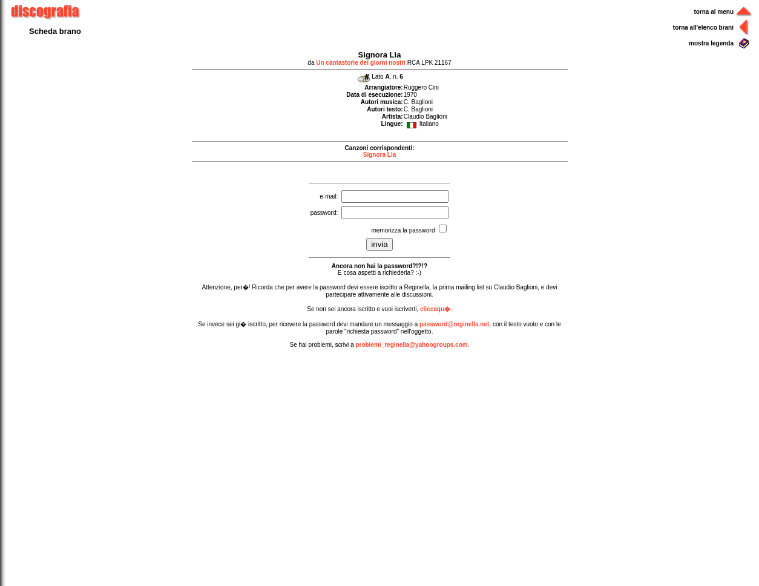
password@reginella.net (454, 324)
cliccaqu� (435, 309)
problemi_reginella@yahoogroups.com (411, 344)
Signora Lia (379, 154)
